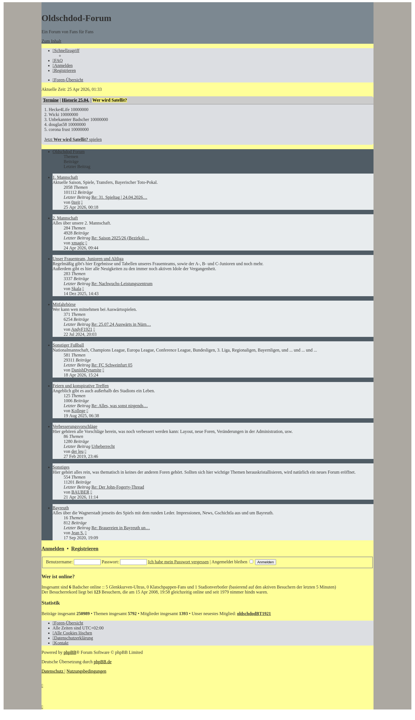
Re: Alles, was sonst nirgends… (119, 405)
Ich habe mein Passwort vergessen (178, 561)
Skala (76, 288)
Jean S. (77, 532)
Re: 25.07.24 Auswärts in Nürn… (121, 324)
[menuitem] (58, 60)
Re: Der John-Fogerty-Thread (117, 487)
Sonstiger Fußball (68, 345)
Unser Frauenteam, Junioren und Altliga (88, 258)
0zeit (75, 202)
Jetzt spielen (73, 139)
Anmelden (53, 548)
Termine (51, 100)
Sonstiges (61, 467)
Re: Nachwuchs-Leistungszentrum (121, 283)
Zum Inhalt (51, 41)
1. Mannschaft (65, 177)
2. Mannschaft (65, 218)
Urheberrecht (103, 446)
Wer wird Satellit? (109, 100)
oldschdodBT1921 (254, 613)
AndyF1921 (81, 329)
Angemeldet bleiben (232, 561)
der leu (77, 451)
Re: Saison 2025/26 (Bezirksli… (120, 238)
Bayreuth (61, 507)
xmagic (77, 243)
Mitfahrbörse (64, 304)
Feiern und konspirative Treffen (81, 385)
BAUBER (80, 492)
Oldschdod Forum (69, 151)
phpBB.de (102, 661)
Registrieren (84, 548)
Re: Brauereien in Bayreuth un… (120, 527)
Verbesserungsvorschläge (75, 426)
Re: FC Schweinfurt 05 (111, 365)
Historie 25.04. (75, 100)
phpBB (70, 652)
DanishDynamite (86, 370)
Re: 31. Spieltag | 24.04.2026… (119, 197)
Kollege (78, 410)
